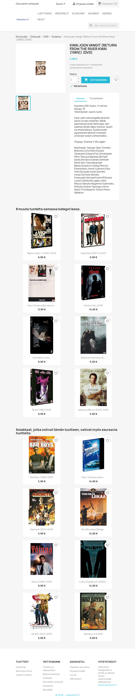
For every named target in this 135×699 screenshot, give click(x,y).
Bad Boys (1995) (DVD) (41, 477)
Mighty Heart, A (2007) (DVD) (41, 253)
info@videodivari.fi (107, 684)
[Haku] (103, 25)
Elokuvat (78, 13)
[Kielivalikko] (61, 4)
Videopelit (62, 13)
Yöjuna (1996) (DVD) (41, 581)
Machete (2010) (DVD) (41, 529)
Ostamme (21, 667)
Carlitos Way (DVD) (93, 305)
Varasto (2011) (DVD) (41, 633)
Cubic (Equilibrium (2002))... (93, 581)
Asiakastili (77, 661)
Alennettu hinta (24, 671)
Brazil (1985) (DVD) (41, 409)
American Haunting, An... (93, 357)
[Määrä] (73, 80)
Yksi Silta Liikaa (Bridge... (93, 529)
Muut (41, 19)
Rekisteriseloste (51, 674)
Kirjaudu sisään (77, 671)
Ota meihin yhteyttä (27, 3)
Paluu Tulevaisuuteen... (93, 477)
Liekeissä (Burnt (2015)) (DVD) (93, 409)
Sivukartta (48, 685)
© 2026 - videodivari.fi (67, 695)
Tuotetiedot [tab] (96, 98)
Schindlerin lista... (41, 357)
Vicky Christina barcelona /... (41, 305)
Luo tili (73, 674)
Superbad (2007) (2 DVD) (93, 253)
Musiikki (93, 13)
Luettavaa (45, 13)
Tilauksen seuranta (79, 667)
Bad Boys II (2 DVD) (93, 633)
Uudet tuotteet (24, 674)
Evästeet (47, 678)
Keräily (107, 13)
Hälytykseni (76, 678)
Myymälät (48, 689)
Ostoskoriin (95, 80)
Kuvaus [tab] (80, 98)
